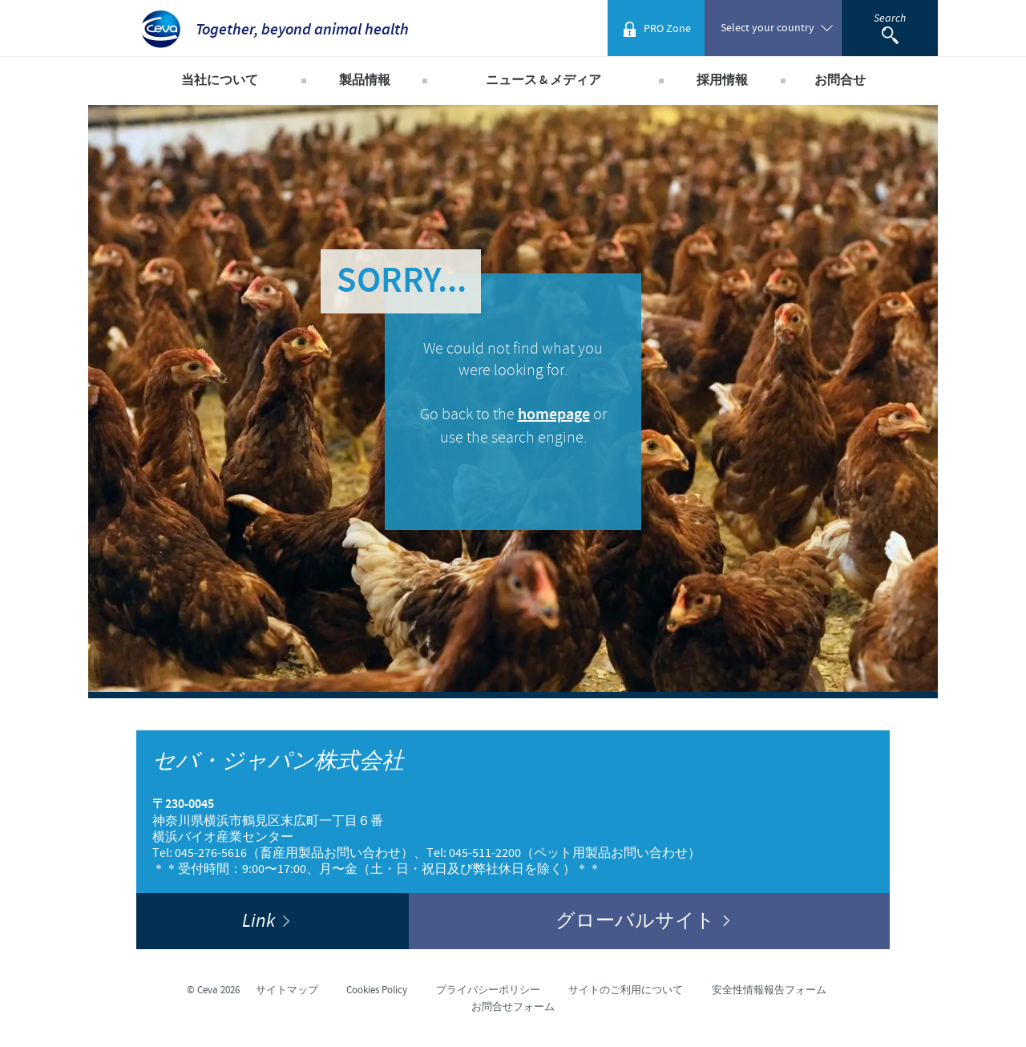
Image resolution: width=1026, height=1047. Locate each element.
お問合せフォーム (513, 1007)
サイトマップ (287, 990)
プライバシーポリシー (488, 990)
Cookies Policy (376, 990)
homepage (554, 415)
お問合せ (840, 80)
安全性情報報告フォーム (769, 990)
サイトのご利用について (625, 990)
